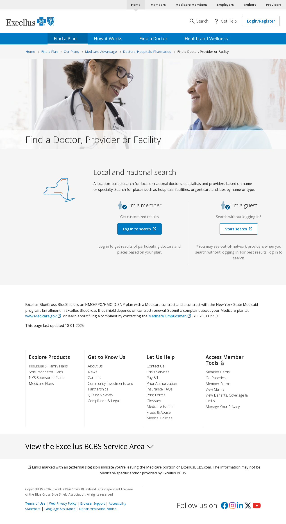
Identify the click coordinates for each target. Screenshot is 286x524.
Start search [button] (236, 228)
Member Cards (218, 371)
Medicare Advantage (101, 51)
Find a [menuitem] (67, 38)
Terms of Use (35, 503)
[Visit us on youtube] (257, 506)
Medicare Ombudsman (167, 316)
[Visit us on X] (248, 506)
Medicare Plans (41, 383)
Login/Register (261, 21)
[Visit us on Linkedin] (240, 506)
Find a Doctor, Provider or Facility (203, 51)
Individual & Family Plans (48, 366)
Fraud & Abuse (159, 412)
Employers (225, 4)
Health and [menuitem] (208, 38)
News (92, 371)
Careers (94, 377)
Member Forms (218, 383)
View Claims (215, 389)
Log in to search (137, 228)
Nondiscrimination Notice (97, 509)
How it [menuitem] (110, 38)
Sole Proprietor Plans (46, 371)
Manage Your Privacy (223, 406)
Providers (273, 4)
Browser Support (92, 503)
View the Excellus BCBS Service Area (89, 446)
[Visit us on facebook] (224, 506)
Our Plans (71, 51)
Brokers (250, 4)
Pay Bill (152, 377)
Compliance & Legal (104, 400)
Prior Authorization (162, 383)
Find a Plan (49, 51)
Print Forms (156, 394)
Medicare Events (160, 406)
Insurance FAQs (160, 389)
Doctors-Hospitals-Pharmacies (147, 51)
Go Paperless (216, 377)
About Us (95, 366)
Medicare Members (191, 4)
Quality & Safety (100, 394)
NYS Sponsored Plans (46, 377)
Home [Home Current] (136, 4)
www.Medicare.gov (41, 316)
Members (158, 4)
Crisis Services (158, 371)
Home (30, 51)
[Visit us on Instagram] (232, 506)
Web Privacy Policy (62, 503)
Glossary (154, 400)
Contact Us (155, 366)
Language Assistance (59, 509)
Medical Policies (159, 418)
